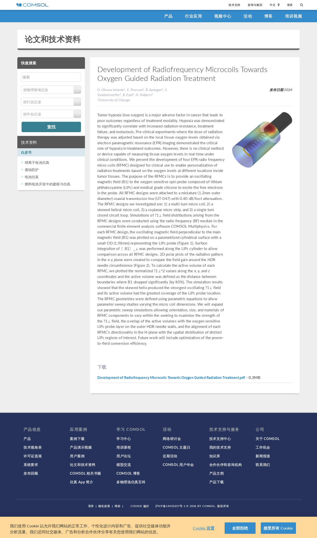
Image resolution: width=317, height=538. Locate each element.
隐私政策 (104, 506)
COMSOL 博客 (128, 473)
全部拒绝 (240, 528)
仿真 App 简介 (81, 481)
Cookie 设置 (203, 528)
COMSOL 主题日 (176, 447)
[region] (158, 527)
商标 (118, 506)
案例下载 (77, 438)
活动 (247, 16)
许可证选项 (33, 455)
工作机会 (263, 447)
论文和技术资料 (52, 39)
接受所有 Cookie (278, 528)
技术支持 (234, 5)
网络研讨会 (172, 438)
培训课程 (123, 447)
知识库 (214, 455)
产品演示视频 (81, 447)
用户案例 (77, 455)
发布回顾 (31, 473)
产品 (168, 16)
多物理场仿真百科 (131, 481)
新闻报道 (263, 455)
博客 (268, 16)
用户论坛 (123, 455)
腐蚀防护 (32, 169)
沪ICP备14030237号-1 (170, 506)
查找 (51, 127)
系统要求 (31, 464)
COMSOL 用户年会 (178, 464)
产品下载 (216, 481)
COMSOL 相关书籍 (85, 473)
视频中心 (222, 16)
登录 (290, 5)
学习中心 (123, 438)
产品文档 (216, 473)
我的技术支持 (220, 447)
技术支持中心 (220, 438)
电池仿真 (32, 176)
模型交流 (123, 464)
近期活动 (170, 455)
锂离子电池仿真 (37, 162)
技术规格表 (33, 447)
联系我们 (263, 464)
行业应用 (193, 16)
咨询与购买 (255, 5)
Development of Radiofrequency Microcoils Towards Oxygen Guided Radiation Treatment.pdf (171, 377)
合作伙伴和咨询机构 (225, 464)
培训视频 (293, 16)
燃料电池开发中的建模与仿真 (47, 183)
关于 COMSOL (267, 438)
